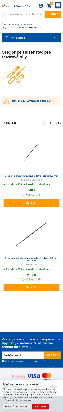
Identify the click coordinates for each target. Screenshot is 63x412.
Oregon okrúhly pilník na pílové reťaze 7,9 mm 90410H (31, 259)
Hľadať (53, 14)
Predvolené (10, 123)
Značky (15, 24)
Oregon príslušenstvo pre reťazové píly (21, 27)
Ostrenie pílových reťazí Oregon (31, 101)
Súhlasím (40, 406)
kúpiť (34, 202)
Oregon (28, 24)
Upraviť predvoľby (16, 406)
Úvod (4, 24)
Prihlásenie (41, 5)
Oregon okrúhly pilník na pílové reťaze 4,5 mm (31, 176)
